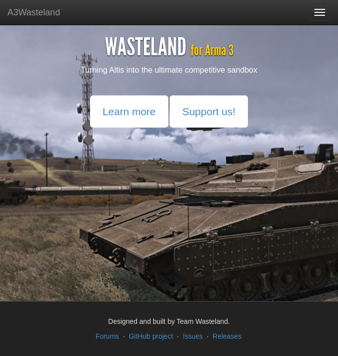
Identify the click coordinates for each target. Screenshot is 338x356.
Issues (192, 336)
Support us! (208, 111)
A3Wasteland (33, 12)
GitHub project (151, 336)
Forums (107, 336)
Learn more (128, 111)
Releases (227, 336)
